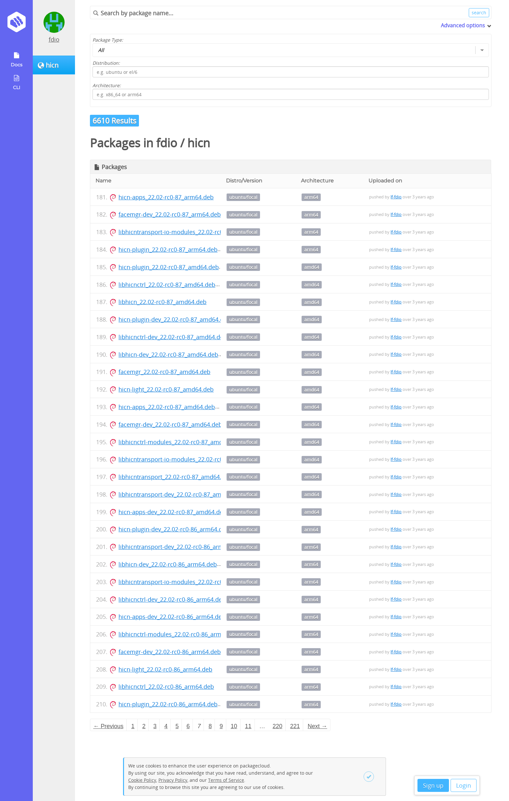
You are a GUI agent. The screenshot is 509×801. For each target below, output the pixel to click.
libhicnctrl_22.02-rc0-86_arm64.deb (166, 686)
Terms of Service (226, 780)
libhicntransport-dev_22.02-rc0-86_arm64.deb (180, 547)
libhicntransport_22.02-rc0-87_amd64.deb (175, 477)
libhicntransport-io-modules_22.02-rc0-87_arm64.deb (191, 232)
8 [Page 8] (210, 726)
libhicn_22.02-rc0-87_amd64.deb (162, 302)
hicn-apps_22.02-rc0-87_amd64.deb (166, 407)
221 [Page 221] (295, 726)
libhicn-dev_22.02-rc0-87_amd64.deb (168, 354)
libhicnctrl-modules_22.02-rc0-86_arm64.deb (179, 634)
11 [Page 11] (248, 726)
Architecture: (107, 85)
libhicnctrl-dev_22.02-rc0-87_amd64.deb (172, 337)
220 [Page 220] (277, 726)
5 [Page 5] (177, 726)
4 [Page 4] (166, 726)
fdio (54, 39)
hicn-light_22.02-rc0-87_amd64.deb (166, 389)
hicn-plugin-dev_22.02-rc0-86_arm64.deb (173, 529)
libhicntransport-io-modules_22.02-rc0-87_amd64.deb (191, 459)
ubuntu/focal (243, 197)
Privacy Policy (172, 780)
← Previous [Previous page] (108, 726)
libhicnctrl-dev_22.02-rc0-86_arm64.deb (172, 599)
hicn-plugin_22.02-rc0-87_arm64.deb (167, 249)
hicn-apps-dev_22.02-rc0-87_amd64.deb (172, 512)
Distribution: (106, 63)
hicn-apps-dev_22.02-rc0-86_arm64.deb (171, 617)
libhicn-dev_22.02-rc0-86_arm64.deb (167, 564)
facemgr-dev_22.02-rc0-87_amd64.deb (170, 424)
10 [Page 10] (234, 726)
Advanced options (463, 25)
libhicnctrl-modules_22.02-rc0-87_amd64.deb (179, 442)
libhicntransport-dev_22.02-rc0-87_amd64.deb (180, 494)
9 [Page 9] (221, 726)
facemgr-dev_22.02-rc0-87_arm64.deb (169, 214)
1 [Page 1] (132, 726)
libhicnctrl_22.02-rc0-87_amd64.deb (166, 284)
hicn (198, 143)
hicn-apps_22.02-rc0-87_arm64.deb (166, 197)
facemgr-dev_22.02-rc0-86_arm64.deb (169, 652)
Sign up (433, 785)
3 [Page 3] (154, 726)
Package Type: (108, 40)
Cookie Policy (142, 780)
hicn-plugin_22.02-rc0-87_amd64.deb (168, 267)
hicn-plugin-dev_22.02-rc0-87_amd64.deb (174, 319)
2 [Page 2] (143, 726)
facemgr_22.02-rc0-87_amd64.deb (164, 372)
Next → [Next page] (317, 726)
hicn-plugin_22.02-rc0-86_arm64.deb (167, 704)
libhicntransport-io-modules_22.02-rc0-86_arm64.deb (191, 582)
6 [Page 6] (188, 726)
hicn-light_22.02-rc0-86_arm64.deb (165, 669)
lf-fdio (396, 197)
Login (463, 785)
